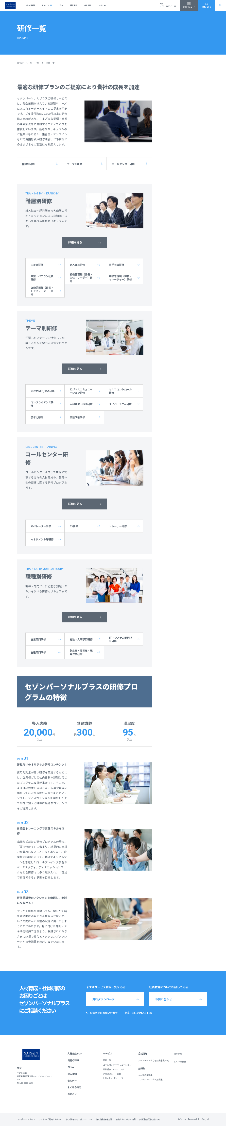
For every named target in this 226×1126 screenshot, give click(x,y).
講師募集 (178, 1053)
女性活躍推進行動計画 (149, 1119)
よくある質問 (74, 1087)
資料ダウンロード (189, 7)
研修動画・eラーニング (113, 1069)
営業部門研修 (38, 639)
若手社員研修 (116, 265)
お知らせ (72, 1094)
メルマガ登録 (180, 1061)
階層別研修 (28, 164)
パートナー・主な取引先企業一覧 (153, 1060)
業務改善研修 (77, 417)
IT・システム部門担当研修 (120, 639)
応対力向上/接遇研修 (43, 391)
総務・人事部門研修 (81, 639)
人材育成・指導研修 (81, 404)
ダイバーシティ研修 (120, 404)
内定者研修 (37, 265)
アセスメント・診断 (112, 1073)
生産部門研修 (38, 652)
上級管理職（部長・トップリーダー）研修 (42, 291)
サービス (45, 5)
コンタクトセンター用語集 (150, 1079)
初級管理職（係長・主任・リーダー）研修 (81, 277)
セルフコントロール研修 (120, 390)
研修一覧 (107, 1060)
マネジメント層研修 (42, 539)
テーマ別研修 (74, 164)
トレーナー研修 (118, 526)
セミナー (102, 5)
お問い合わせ (206, 7)
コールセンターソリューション (117, 1064)
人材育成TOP (74, 1053)
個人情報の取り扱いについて (79, 1119)
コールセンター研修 (123, 164)
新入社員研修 (77, 265)
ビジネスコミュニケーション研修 (81, 390)
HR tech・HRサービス (113, 1078)
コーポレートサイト (26, 1119)
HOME (20, 62)
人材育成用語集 (145, 1075)
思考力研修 (37, 417)
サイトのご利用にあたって (51, 1119)
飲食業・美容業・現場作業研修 (81, 652)
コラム (60, 5)
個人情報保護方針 (104, 1119)
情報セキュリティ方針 (126, 1119)
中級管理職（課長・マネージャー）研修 (120, 277)
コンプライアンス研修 (42, 403)
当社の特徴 (30, 5)
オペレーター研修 (41, 526)
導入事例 (73, 5)
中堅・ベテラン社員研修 (42, 277)
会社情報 (87, 5)
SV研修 (74, 526)
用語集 (141, 1068)
